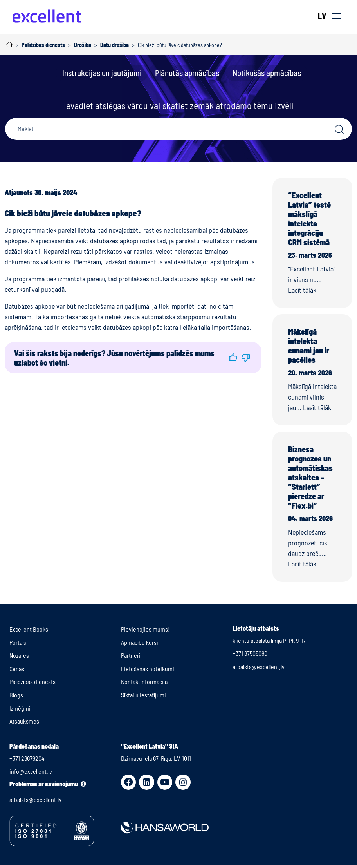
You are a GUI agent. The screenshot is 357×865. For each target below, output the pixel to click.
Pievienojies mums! (145, 629)
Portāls (17, 642)
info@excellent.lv (30, 771)
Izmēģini (20, 708)
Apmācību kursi (139, 642)
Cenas (16, 668)
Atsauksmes (24, 721)
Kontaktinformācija (144, 681)
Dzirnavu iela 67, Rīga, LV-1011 (156, 758)
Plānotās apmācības (187, 73)
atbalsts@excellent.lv (259, 666)
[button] (233, 357)
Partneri (131, 655)
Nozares (19, 655)
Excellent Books (28, 629)
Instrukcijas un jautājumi (102, 73)
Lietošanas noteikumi (147, 668)
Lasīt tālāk (302, 290)
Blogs (16, 695)
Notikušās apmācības (267, 73)
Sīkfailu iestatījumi (143, 695)
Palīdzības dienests (32, 681)
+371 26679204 (27, 758)
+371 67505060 (250, 653)
